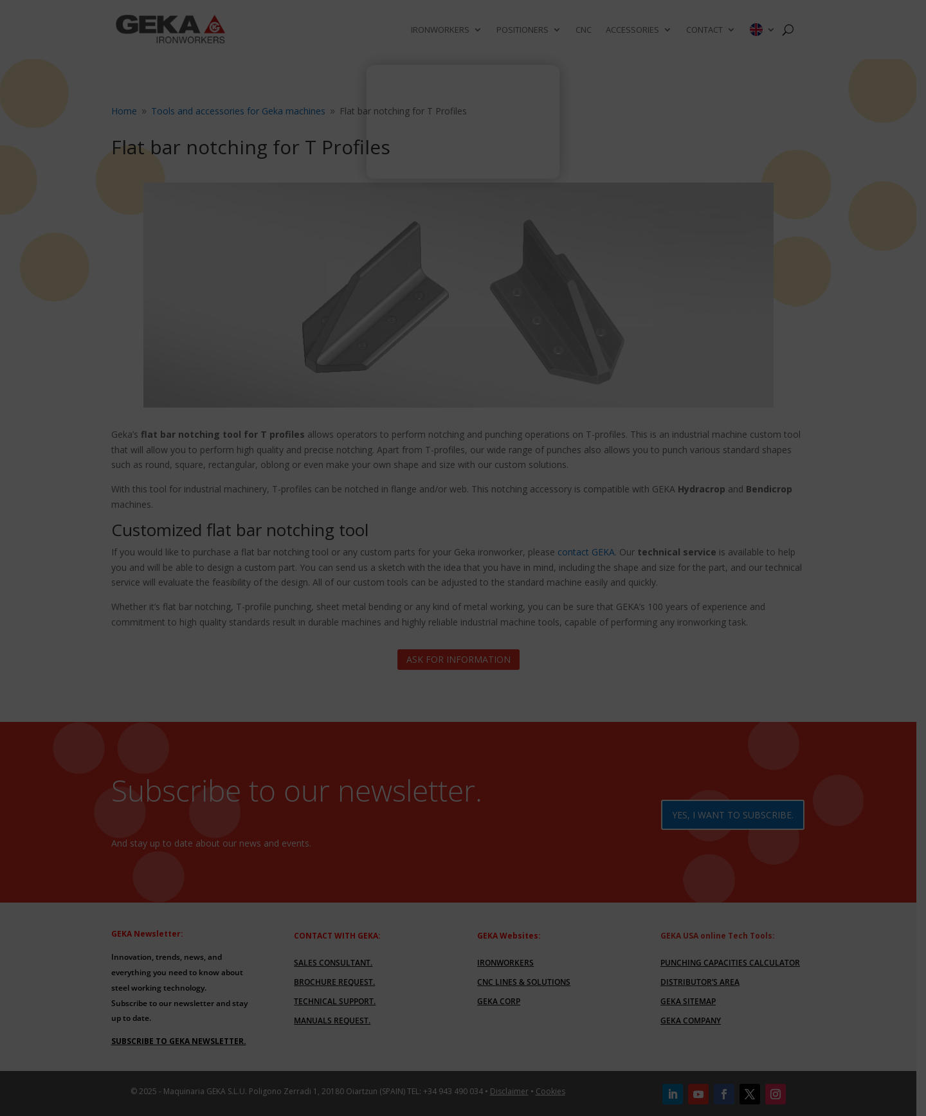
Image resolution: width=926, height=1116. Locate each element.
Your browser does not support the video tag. (463, 127)
